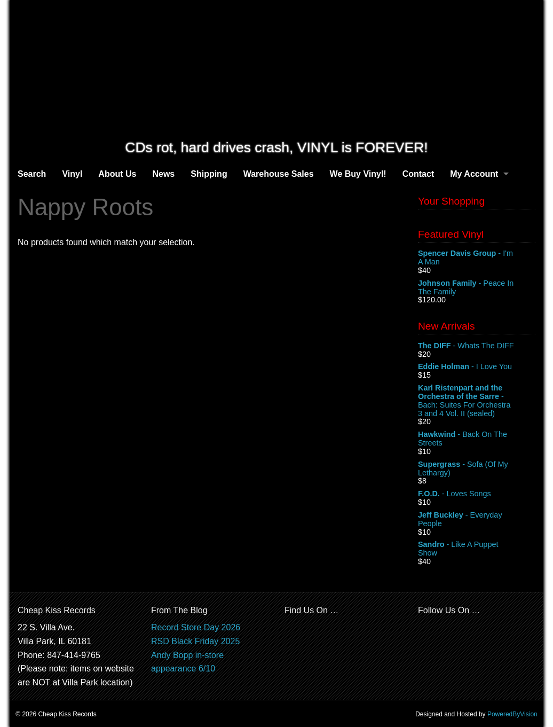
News (163, 173)
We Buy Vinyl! (358, 173)
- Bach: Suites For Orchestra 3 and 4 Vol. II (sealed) (476, 400)
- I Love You (476, 367)
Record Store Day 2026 (195, 627)
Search (32, 173)
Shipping (209, 173)
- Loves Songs (476, 494)
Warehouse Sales (278, 173)
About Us (117, 173)
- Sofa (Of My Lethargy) (476, 469)
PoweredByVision (512, 714)
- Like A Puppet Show (476, 549)
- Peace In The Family (476, 287)
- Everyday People (476, 519)
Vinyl (72, 173)
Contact (418, 173)
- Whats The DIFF (476, 346)
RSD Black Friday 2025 (195, 641)
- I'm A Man (476, 258)
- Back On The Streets (476, 439)
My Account (474, 173)
